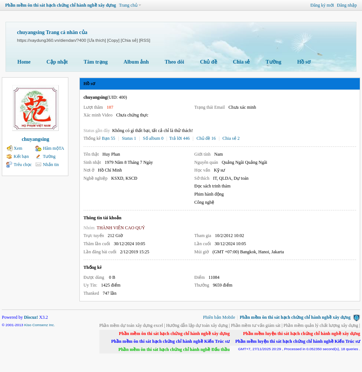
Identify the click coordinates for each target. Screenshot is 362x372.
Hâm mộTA (53, 148)
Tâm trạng (95, 62)
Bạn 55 (108, 138)
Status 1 (129, 138)
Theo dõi (174, 62)
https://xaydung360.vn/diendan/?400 (51, 40)
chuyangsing (35, 139)
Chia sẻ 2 (230, 138)
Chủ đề (208, 62)
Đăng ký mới (322, 5)
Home (24, 62)
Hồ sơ (304, 62)
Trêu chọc (23, 164)
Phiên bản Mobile (219, 317)
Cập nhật (57, 62)
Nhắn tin (51, 164)
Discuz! (31, 317)
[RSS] (144, 40)
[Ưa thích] (96, 40)
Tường (273, 62)
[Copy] (113, 40)
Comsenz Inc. (44, 325)
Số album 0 (153, 138)
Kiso (27, 325)
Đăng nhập (347, 5)
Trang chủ (128, 5)
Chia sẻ (241, 62)
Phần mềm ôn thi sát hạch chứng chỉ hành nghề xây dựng (60, 5)
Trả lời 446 (179, 138)
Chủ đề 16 (206, 138)
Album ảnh (136, 62)
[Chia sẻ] (129, 40)
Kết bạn (21, 156)
